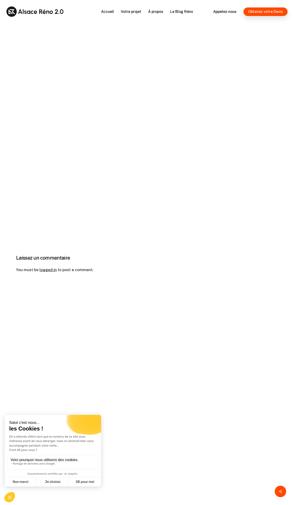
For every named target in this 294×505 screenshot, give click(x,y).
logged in (48, 269)
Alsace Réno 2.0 (39, 95)
